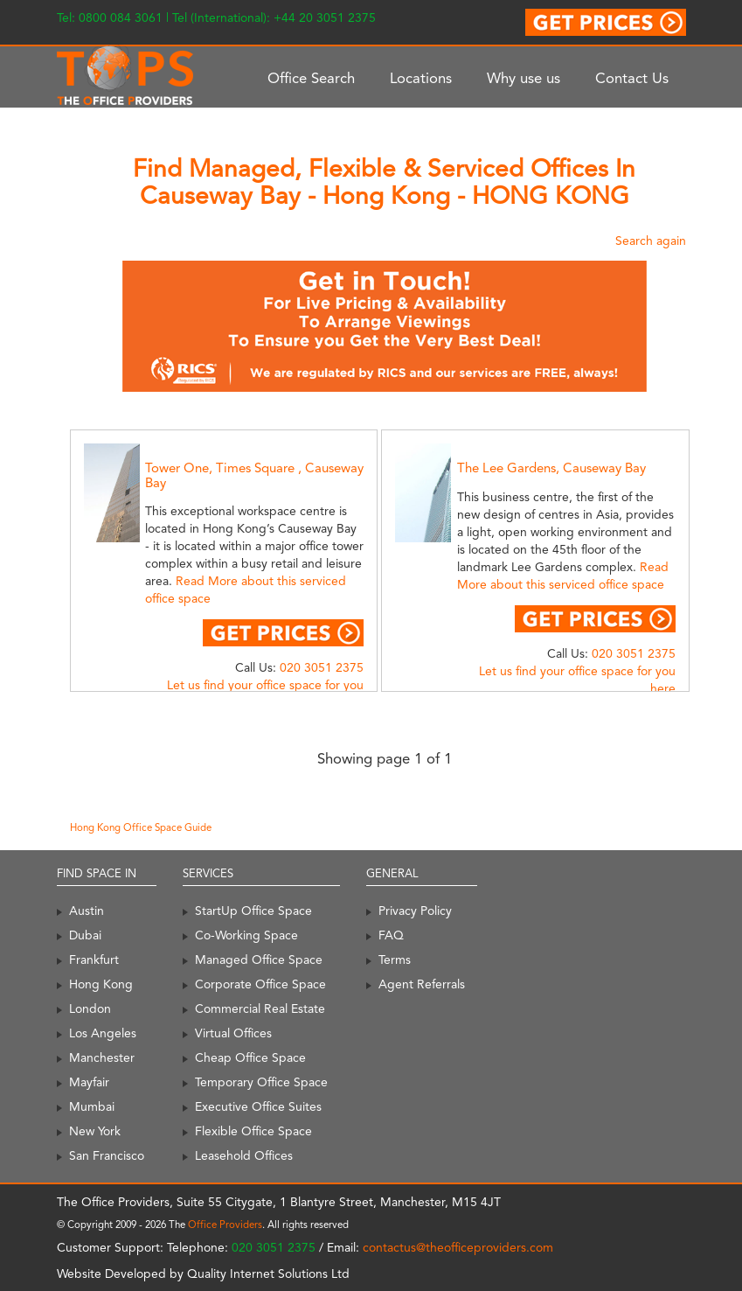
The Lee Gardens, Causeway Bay (551, 468)
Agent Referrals (421, 984)
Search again (650, 241)
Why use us (523, 78)
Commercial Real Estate (260, 1008)
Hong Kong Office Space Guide (141, 827)
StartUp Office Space (253, 911)
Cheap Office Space (250, 1057)
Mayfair (89, 1082)
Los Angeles (102, 1033)
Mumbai (91, 1106)
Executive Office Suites (258, 1106)
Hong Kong (101, 984)
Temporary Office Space (261, 1082)
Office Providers (225, 1224)
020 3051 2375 (322, 667)
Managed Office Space (258, 960)
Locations (421, 78)
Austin (86, 911)
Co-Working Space (246, 935)
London (90, 1008)
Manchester (102, 1057)
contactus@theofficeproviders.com (458, 1247)
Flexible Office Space (253, 1131)
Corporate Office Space (260, 984)
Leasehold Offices (244, 1155)
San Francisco (106, 1155)
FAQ (391, 935)
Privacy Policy (415, 911)
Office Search (311, 78)
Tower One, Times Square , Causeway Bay (254, 475)
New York (95, 1131)
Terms (394, 960)
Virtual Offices (233, 1033)
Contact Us (632, 78)
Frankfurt (94, 960)
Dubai (85, 935)
